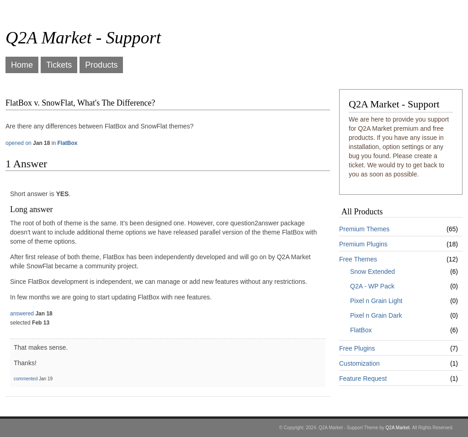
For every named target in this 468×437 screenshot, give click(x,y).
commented (25, 378)
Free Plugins (357, 348)
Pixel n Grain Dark (376, 315)
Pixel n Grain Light (376, 300)
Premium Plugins (363, 244)
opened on (18, 143)
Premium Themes (364, 229)
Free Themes (358, 259)
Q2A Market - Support (83, 37)
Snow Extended (372, 271)
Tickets (59, 64)
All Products (362, 211)
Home (22, 64)
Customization (359, 363)
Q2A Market (398, 427)
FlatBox (361, 330)
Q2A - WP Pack (372, 286)
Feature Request (363, 378)
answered (22, 313)
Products (101, 64)
